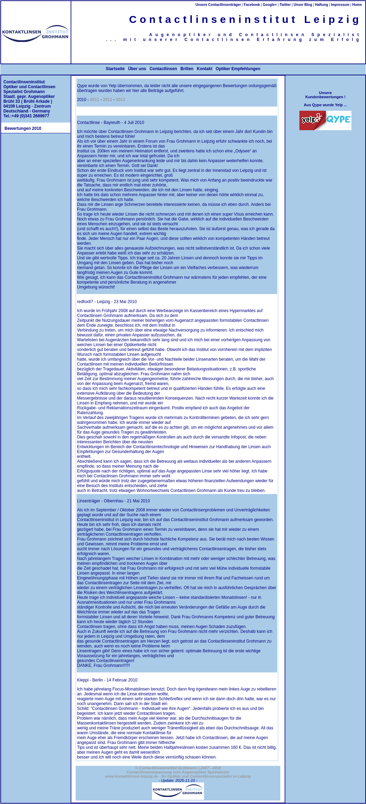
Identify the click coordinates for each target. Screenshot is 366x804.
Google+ (270, 5)
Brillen (186, 68)
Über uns (137, 68)
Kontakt (204, 68)
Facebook (252, 5)
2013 (120, 99)
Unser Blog (302, 5)
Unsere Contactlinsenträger (218, 5)
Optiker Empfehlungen (238, 68)
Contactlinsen (163, 68)
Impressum (340, 5)
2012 (107, 99)
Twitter (285, 5)
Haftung (321, 5)
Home (357, 5)
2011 (94, 99)
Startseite (115, 68)
